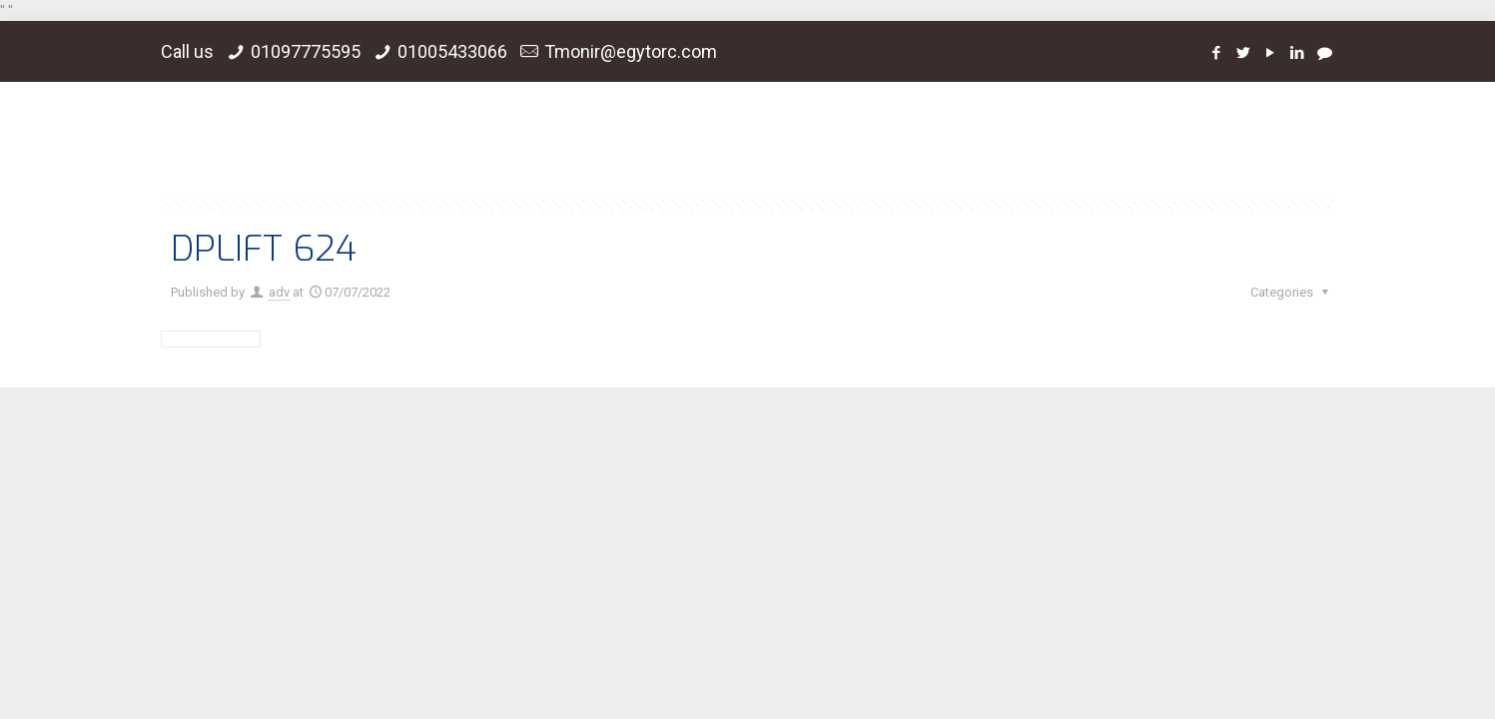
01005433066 (452, 51)
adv (279, 292)
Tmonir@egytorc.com (630, 51)
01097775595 (306, 51)
